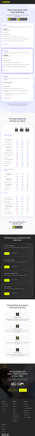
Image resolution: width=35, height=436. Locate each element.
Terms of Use (26, 415)
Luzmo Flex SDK (5, 406)
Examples (14, 406)
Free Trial (3, 431)
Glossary (14, 412)
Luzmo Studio (4, 403)
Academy (14, 403)
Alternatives (15, 421)
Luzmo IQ (3, 408)
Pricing (3, 427)
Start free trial (23, 390)
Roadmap (14, 410)
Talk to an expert (13, 390)
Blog (14, 408)
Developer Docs (16, 414)
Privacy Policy (26, 410)
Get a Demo (4, 429)
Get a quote (27, 130)
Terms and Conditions (28, 408)
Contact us (7, 253)
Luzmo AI (3, 410)
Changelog (15, 419)
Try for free (16, 130)
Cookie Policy (26, 412)
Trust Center (26, 406)
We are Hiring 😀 (27, 417)
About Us (25, 403)
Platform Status (16, 417)
